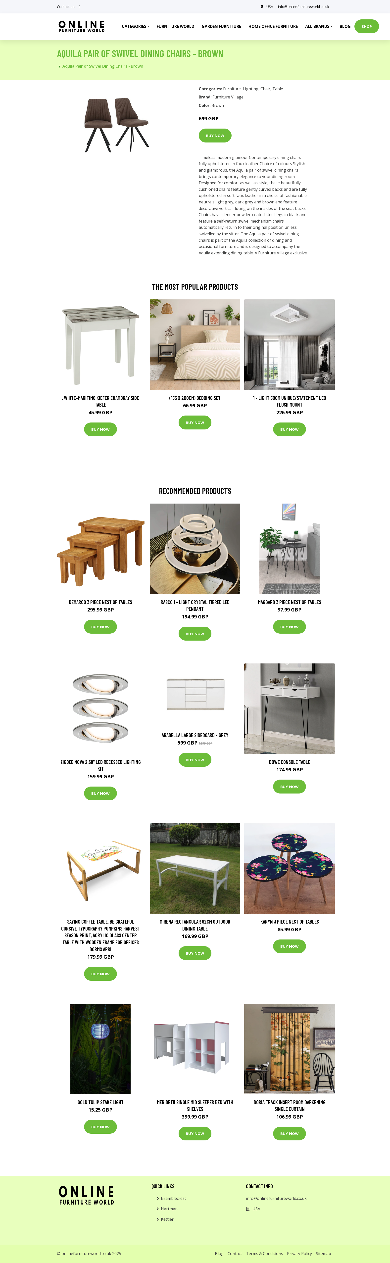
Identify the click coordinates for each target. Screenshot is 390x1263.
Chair (265, 89)
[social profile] (79, 6)
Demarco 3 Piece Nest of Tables (100, 602)
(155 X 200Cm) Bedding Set (195, 398)
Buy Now (215, 135)
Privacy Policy (299, 1253)
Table (277, 89)
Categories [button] (134, 26)
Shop (367, 26)
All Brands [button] (317, 26)
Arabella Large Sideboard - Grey (195, 735)
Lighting (250, 89)
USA (269, 6)
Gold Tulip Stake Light (101, 1102)
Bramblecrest (173, 1198)
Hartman (169, 1209)
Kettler (167, 1219)
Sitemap (323, 1253)
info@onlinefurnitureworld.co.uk (303, 6)
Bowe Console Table (289, 762)
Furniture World (175, 26)
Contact (235, 1253)
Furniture (232, 89)
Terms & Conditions (264, 1253)
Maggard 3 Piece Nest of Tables (289, 602)
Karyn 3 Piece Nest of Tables (289, 921)
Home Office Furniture (273, 26)
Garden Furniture (221, 26)
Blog (345, 26)
